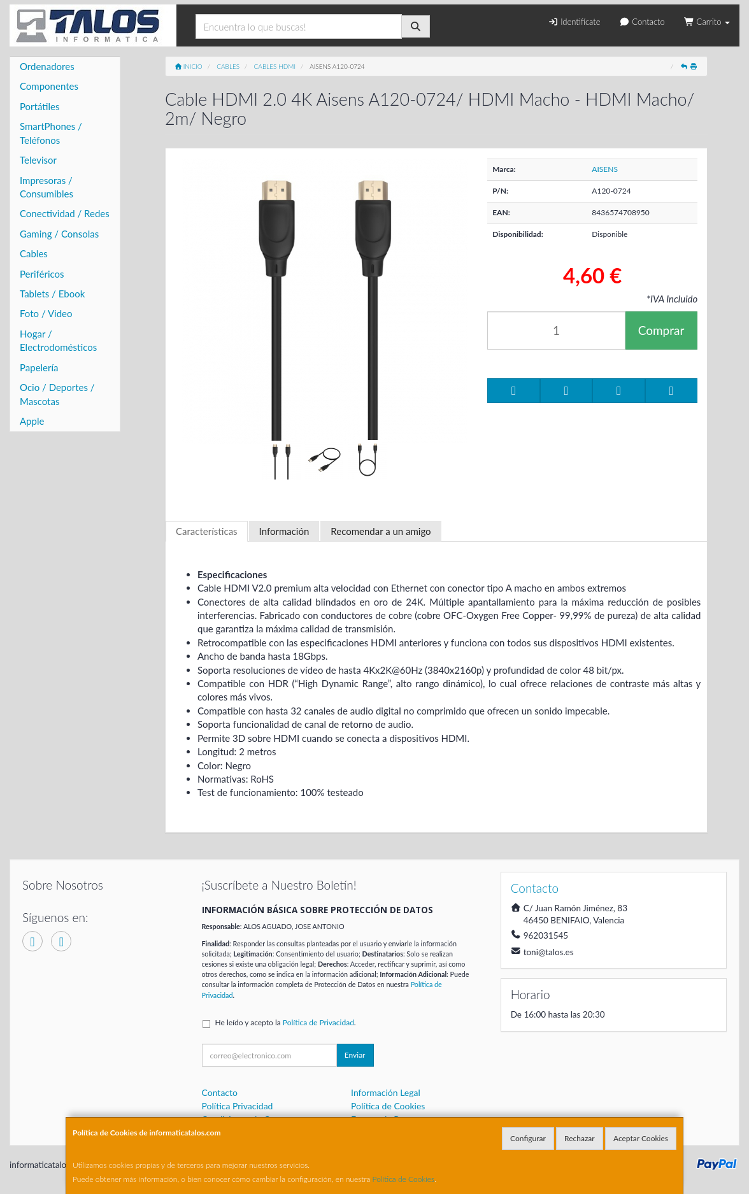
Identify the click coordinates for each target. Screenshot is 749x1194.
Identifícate (574, 22)
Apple (32, 421)
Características (207, 531)
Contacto (641, 22)
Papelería (39, 367)
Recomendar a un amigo (381, 531)
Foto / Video (46, 313)
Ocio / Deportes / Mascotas (57, 393)
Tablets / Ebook (52, 293)
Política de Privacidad (318, 1022)
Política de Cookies (404, 1179)
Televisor (38, 160)
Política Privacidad (237, 1105)
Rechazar (579, 1138)
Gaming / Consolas (59, 233)
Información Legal (385, 1092)
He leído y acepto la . (285, 1022)
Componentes (49, 86)
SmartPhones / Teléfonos (51, 132)
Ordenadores (47, 66)
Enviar (355, 1055)
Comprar (661, 330)
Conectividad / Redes (65, 213)
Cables (34, 253)
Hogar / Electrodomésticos (58, 340)
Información (284, 531)
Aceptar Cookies (640, 1138)
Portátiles (40, 106)
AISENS (605, 169)
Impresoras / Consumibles (46, 186)
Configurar (528, 1138)
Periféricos (42, 274)
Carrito (707, 22)
